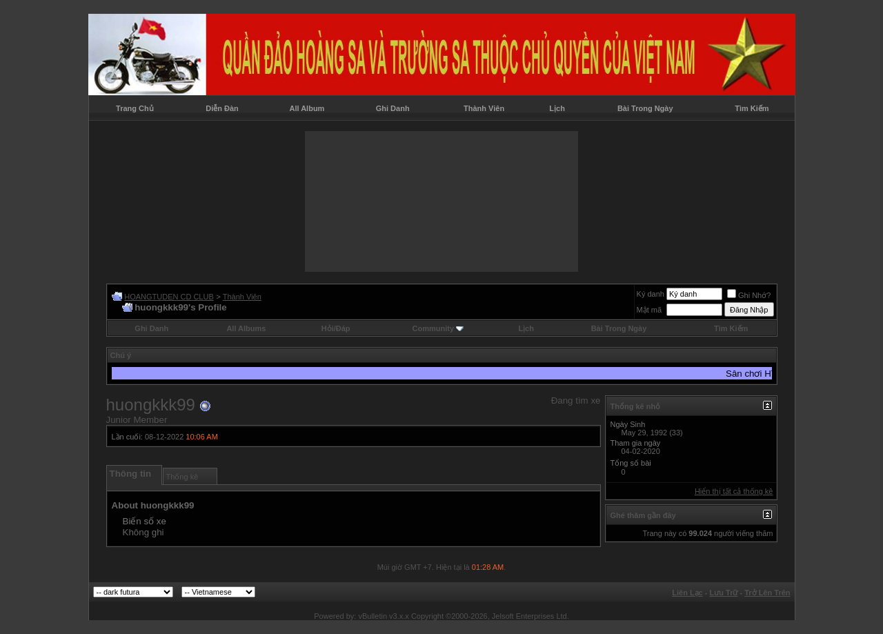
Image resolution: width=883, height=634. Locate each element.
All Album (306, 108)
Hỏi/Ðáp (335, 328)
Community (438, 328)
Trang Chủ (135, 108)
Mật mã (649, 310)
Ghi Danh (393, 108)
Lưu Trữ (724, 592)
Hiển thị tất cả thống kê (734, 491)
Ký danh (650, 294)
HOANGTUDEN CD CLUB (169, 297)
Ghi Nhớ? (749, 295)
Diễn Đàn (222, 108)
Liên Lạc (687, 592)
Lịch (557, 108)
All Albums (246, 328)
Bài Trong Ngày (645, 108)
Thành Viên (484, 108)
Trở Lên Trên (767, 592)
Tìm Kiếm (751, 108)
